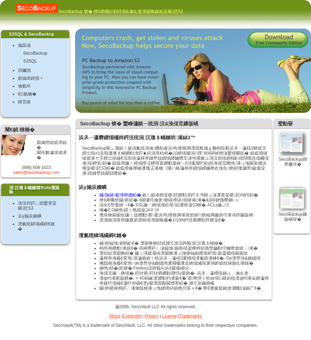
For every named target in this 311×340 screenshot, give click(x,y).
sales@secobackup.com (36, 172)
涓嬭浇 (24, 70)
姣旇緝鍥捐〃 (31, 78)
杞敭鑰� (27, 93)
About (114, 316)
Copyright (132, 316)
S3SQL (30, 61)
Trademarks (190, 316)
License (169, 316)
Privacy (151, 316)
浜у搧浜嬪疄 (29, 216)
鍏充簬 (24, 101)
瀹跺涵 (24, 45)
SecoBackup (35, 53)
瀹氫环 (24, 86)
